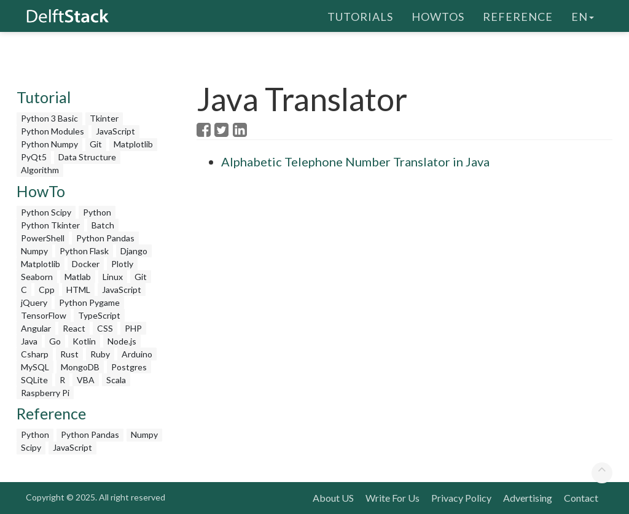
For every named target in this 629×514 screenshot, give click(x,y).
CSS (105, 328)
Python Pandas (105, 238)
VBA (86, 380)
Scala (116, 380)
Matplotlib (133, 144)
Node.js (121, 341)
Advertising (527, 498)
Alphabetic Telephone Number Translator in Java (355, 161)
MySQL (35, 367)
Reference (518, 15)
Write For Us (392, 498)
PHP (133, 328)
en (582, 15)
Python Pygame (89, 302)
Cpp (47, 289)
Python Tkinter (50, 225)
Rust (69, 354)
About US (333, 498)
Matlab (77, 276)
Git (96, 144)
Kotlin (84, 341)
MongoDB (80, 367)
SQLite (34, 380)
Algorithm (40, 170)
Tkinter (104, 118)
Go (55, 341)
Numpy (34, 251)
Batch (103, 225)
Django (133, 251)
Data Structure (87, 157)
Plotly (122, 264)
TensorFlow (43, 315)
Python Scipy (46, 212)
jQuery (34, 302)
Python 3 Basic (49, 118)
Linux (113, 276)
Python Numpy (49, 144)
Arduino (137, 354)
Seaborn (37, 276)
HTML (78, 289)
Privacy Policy (461, 498)
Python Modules (52, 131)
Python (97, 212)
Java (29, 341)
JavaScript (115, 131)
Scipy (31, 447)
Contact (581, 498)
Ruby (100, 354)
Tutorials (360, 15)
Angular (36, 328)
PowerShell (42, 238)
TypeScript (99, 315)
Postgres (129, 367)
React (74, 328)
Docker (86, 264)
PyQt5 (34, 157)
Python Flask (84, 251)
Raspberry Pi (45, 392)
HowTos (438, 15)
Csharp (35, 354)
